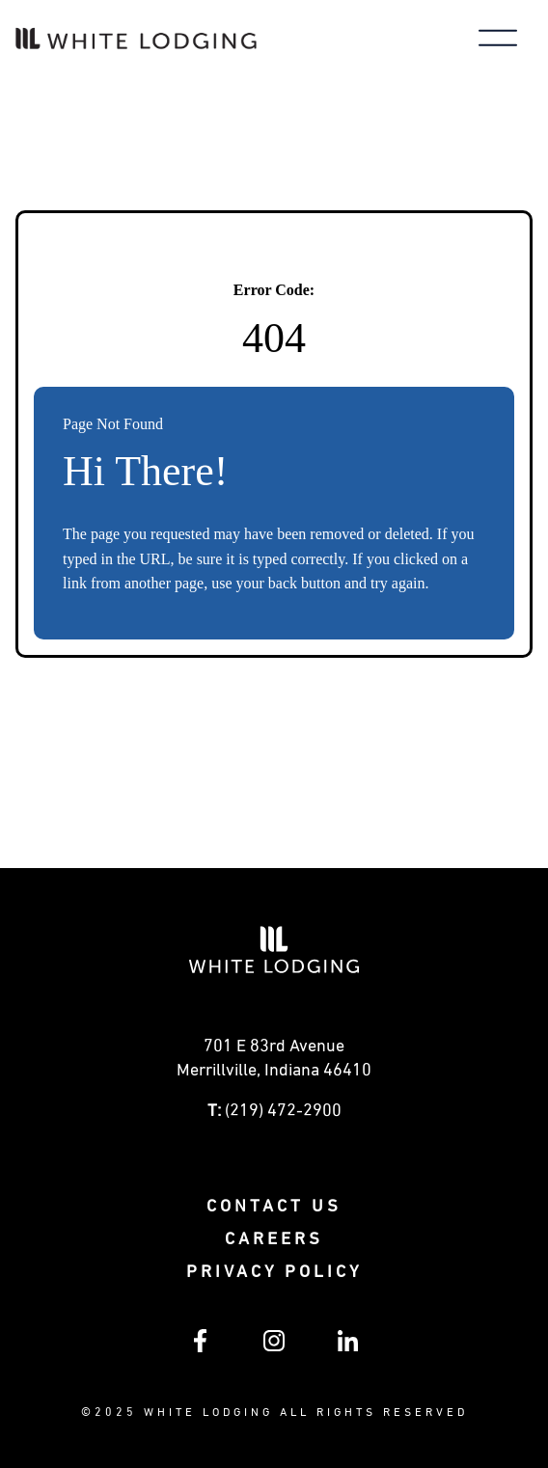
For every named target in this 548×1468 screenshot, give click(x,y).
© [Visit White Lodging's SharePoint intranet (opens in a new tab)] (88, 1413)
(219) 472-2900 (283, 1111)
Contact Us (274, 1206)
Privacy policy (274, 1272)
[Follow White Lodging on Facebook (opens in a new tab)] (200, 1348)
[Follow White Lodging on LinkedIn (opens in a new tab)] (348, 1347)
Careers (274, 1239)
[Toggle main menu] (498, 40)
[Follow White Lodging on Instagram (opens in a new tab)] (274, 1347)
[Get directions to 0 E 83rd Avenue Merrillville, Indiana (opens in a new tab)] (274, 1064)
